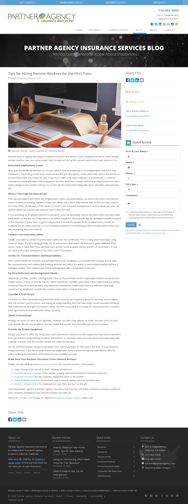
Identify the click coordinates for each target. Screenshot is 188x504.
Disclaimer (82, 496)
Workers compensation (26, 383)
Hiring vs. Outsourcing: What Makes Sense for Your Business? (72, 462)
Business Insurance (139, 115)
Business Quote (116, 2)
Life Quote (160, 2)
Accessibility (96, 496)
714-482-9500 (25, 397)
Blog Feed (132, 91)
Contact (171, 30)
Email (130, 162)
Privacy (69, 496)
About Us (116, 447)
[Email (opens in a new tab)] (24, 419)
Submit (131, 224)
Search (59, 496)
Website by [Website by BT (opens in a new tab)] (15, 499)
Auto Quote (28, 2)
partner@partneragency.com (160, 463)
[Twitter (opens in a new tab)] (156, 24)
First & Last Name (137, 151)
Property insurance (24, 376)
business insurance (49, 364)
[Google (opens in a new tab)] (168, 24)
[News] (176, 24)
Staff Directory (116, 476)
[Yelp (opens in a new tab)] (164, 24)
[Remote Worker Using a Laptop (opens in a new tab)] (27, 150)
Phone (130, 173)
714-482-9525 (153, 459)
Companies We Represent (116, 471)
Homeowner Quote (72, 2)
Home (79, 29)
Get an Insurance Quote (116, 466)
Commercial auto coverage (28, 372)
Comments (132, 195)
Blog (140, 30)
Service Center (116, 456)
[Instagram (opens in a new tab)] (172, 24)
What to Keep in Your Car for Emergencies (72, 474)
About (155, 30)
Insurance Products (116, 461)
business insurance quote (68, 397)
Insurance (96, 30)
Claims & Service (120, 30)
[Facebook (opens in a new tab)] (152, 24)
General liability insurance (27, 380)
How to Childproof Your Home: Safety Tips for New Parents (72, 451)
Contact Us (116, 452)
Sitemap (36, 472)
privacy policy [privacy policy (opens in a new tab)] (159, 233)
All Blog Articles (135, 101)
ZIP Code (132, 184)
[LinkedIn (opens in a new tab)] (160, 24)
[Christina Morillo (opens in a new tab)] (56, 150)
